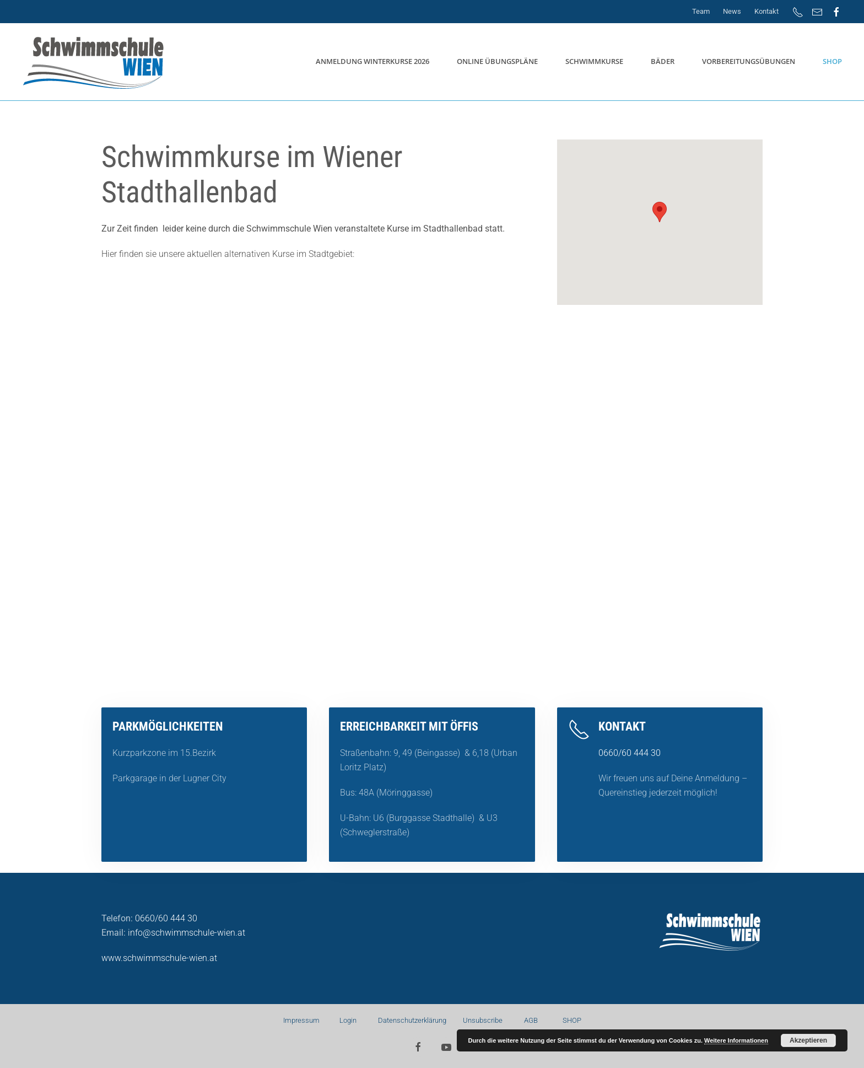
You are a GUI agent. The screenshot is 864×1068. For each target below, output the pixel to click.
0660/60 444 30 (629, 753)
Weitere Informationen (736, 1040)
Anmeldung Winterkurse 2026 (372, 61)
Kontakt (766, 11)
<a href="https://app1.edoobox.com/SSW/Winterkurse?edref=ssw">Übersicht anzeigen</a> (432, 492)
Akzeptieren (808, 1040)
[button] (659, 212)
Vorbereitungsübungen (748, 61)
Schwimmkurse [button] (594, 61)
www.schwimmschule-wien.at (159, 958)
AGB (530, 1020)
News (732, 11)
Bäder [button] (662, 61)
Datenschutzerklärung (413, 1020)
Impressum (301, 1020)
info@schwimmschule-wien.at (186, 932)
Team (701, 11)
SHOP (832, 61)
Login (348, 1020)
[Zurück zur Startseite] (95, 61)
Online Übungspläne (497, 61)
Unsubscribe (483, 1020)
